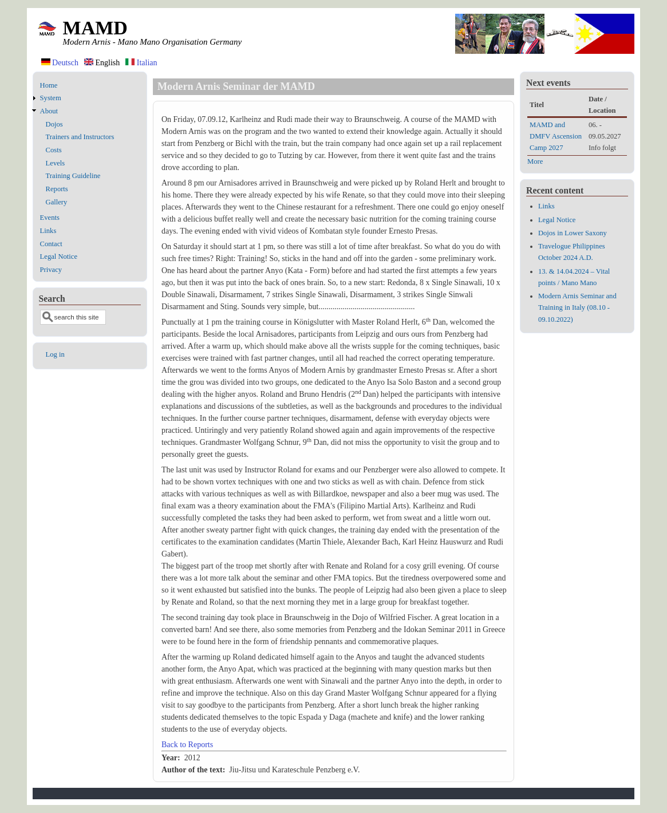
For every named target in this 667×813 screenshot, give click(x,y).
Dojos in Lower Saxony (572, 233)
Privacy (51, 270)
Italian (141, 62)
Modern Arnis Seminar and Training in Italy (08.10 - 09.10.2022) (577, 307)
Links (48, 231)
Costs (54, 150)
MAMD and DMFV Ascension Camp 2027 (556, 136)
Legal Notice (58, 256)
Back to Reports (187, 744)
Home (49, 85)
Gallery (57, 202)
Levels (55, 163)
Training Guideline (73, 176)
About (49, 111)
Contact (51, 244)
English (102, 62)
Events (50, 218)
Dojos (54, 124)
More (535, 161)
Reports (57, 189)
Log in (55, 354)
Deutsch (59, 62)
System (50, 98)
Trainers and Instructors (80, 137)
